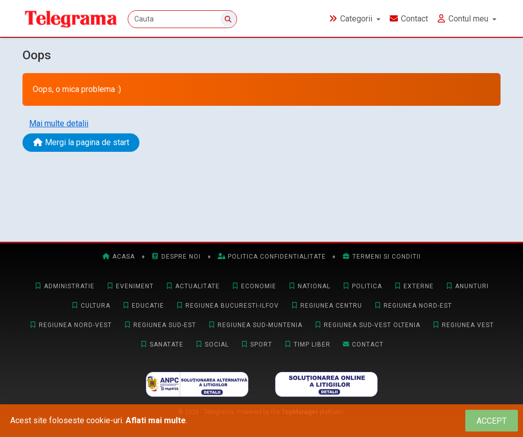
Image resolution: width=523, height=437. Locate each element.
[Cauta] (182, 19)
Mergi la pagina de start (81, 142)
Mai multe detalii (58, 123)
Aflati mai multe (156, 420)
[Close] (491, 421)
